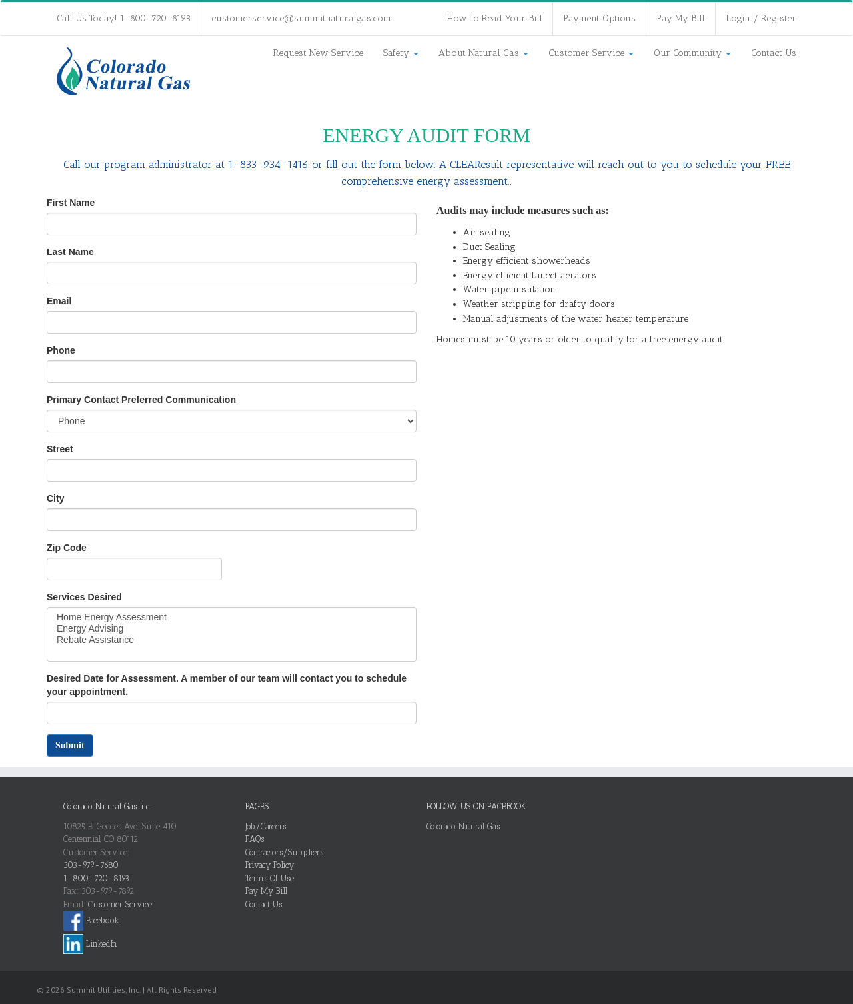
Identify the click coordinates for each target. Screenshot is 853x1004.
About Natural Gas (483, 53)
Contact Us (773, 53)
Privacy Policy (269, 865)
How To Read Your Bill (494, 18)
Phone (61, 350)
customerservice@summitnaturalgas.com (301, 18)
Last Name (70, 252)
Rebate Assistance (231, 640)
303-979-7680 (91, 865)
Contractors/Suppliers (284, 852)
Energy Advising (231, 628)
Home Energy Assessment (231, 617)
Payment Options (599, 18)
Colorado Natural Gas (463, 826)
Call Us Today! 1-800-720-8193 (124, 18)
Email (59, 301)
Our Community (692, 53)
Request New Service (318, 53)
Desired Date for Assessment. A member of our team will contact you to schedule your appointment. (227, 685)
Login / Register (761, 18)
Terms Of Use (269, 878)
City (55, 498)
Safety (401, 53)
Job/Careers (265, 826)
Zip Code (67, 547)
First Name (71, 202)
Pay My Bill (680, 18)
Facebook (91, 920)
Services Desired (84, 597)
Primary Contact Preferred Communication (141, 399)
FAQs (254, 839)
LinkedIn (90, 944)
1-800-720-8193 (96, 878)
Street (60, 449)
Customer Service (591, 53)
